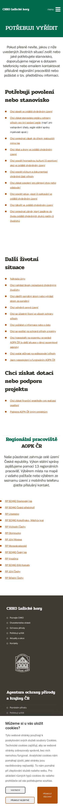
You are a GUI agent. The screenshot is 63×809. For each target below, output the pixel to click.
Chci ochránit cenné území (24, 307)
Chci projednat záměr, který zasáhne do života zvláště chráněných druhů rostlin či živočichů (32, 216)
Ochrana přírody (17, 628)
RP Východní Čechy (15, 526)
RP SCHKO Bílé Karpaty (17, 564)
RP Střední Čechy (14, 577)
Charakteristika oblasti (20, 622)
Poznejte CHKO (17, 617)
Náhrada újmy (17, 278)
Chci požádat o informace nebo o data (30, 324)
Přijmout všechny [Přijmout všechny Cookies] (47, 795)
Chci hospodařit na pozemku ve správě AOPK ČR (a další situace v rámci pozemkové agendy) (33, 342)
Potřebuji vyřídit (17, 633)
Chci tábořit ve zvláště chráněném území (31, 204)
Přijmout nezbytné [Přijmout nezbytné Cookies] (20, 800)
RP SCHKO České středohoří (20, 507)
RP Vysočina (11, 558)
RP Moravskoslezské (16, 545)
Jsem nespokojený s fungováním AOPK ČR (32, 359)
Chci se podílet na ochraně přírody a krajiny (33, 331)
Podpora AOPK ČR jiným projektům (29, 411)
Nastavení (15, 790)
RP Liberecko (12, 513)
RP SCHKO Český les (16, 552)
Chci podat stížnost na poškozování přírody (32, 353)
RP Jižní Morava (13, 539)
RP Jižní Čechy (12, 571)
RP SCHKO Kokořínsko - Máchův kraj (24, 520)
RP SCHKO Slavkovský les (18, 501)
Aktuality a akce (17, 638)
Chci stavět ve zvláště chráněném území (31, 111)
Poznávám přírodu (18, 707)
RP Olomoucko (13, 533)
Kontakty (14, 643)
